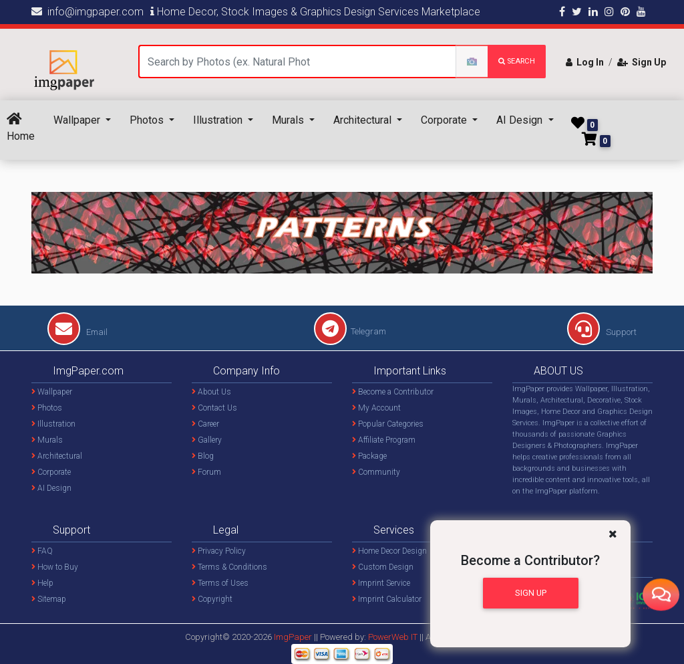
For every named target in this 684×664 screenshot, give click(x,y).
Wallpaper (78, 120)
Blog (203, 456)
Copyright (212, 599)
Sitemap (48, 599)
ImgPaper (293, 637)
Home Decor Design (389, 551)
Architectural (363, 120)
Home (21, 127)
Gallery (207, 440)
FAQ (42, 551)
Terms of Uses (220, 583)
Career (205, 424)
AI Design (520, 120)
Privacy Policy (219, 551)
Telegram (350, 331)
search (516, 61)
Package (369, 456)
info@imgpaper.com (87, 11)
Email (77, 332)
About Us (211, 392)
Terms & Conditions (229, 567)
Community (376, 472)
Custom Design (382, 567)
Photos (148, 120)
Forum (206, 472)
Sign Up (641, 62)
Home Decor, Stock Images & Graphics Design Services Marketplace (315, 11)
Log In (585, 62)
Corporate (445, 120)
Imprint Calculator (386, 599)
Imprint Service (381, 583)
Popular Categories (387, 424)
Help (42, 583)
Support (602, 332)
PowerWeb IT (393, 637)
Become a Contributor (393, 392)
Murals (289, 120)
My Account (376, 408)
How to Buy (54, 567)
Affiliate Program (383, 440)
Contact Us (214, 408)
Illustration (219, 120)
